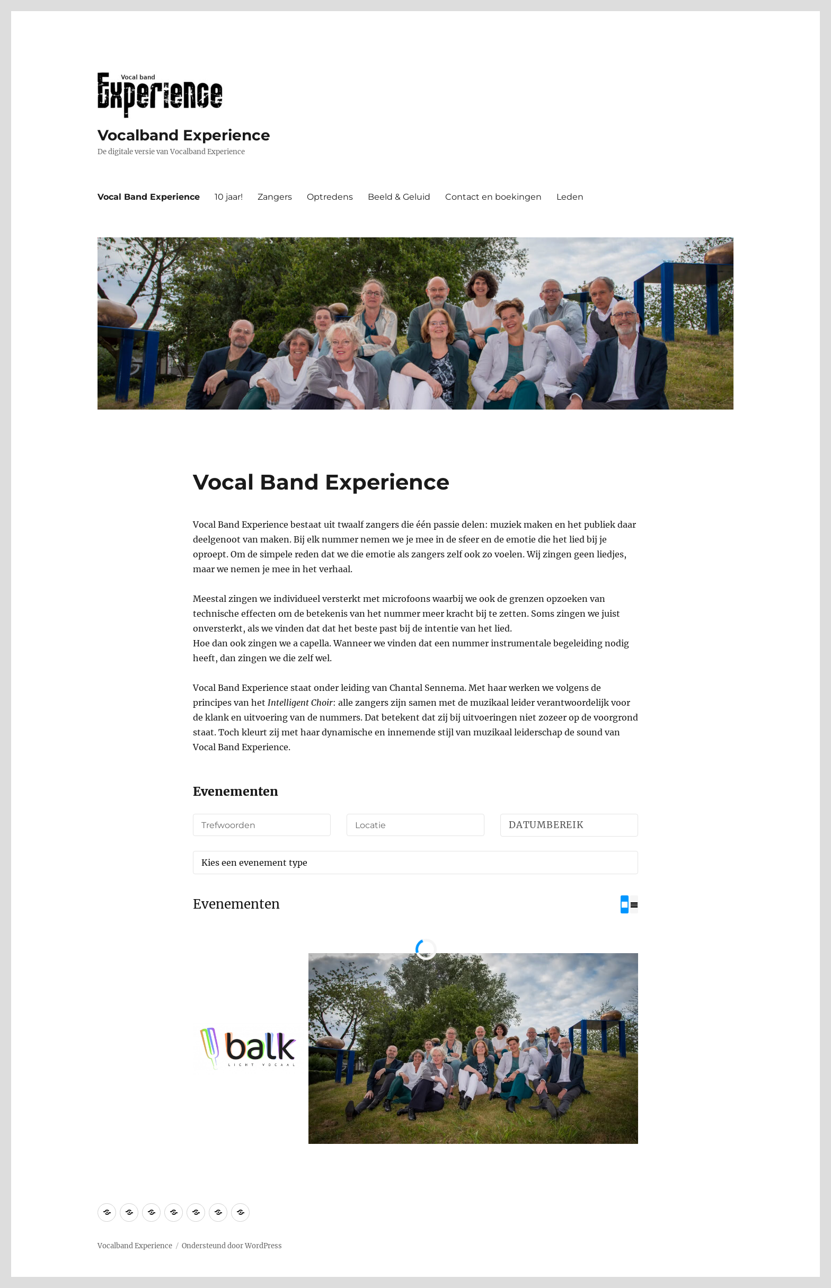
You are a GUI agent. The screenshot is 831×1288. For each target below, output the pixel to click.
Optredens (330, 197)
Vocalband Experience (184, 135)
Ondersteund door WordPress (232, 1245)
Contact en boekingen (493, 197)
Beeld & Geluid (399, 197)
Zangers (275, 197)
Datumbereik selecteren (571, 828)
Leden (570, 197)
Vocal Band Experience (149, 197)
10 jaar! (229, 197)
